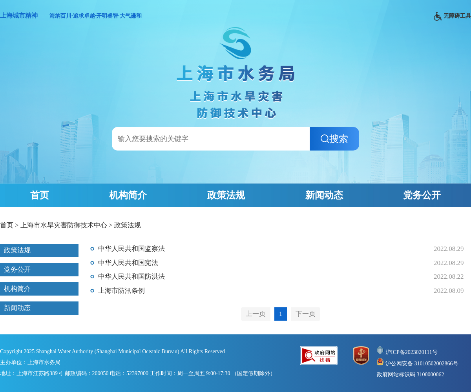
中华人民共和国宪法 (128, 263)
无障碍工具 (452, 16)
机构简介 (128, 195)
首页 (39, 195)
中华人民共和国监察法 (131, 248)
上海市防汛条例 (121, 290)
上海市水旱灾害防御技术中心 (63, 225)
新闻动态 (324, 195)
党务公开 (422, 195)
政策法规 (226, 195)
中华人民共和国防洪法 (131, 276)
